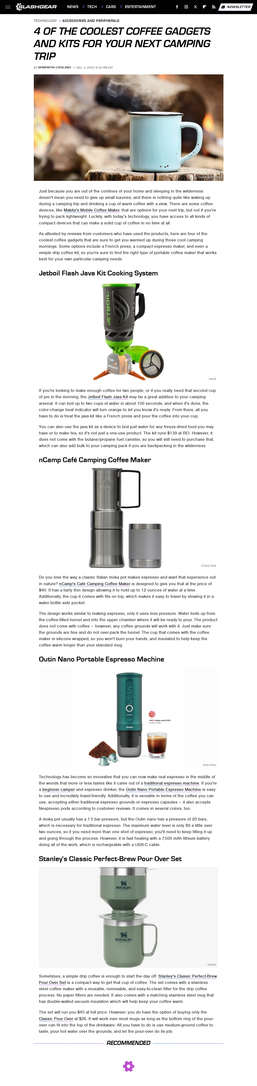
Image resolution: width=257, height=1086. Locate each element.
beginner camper (58, 789)
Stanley (211, 964)
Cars (111, 7)
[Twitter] (195, 7)
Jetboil (212, 378)
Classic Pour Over (56, 1018)
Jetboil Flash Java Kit (108, 396)
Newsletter (235, 7)
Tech (92, 7)
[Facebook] (177, 7)
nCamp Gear (208, 565)
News (72, 7)
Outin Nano (209, 764)
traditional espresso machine (171, 783)
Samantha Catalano (54, 67)
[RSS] (213, 7)
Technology (45, 21)
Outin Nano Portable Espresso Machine (163, 789)
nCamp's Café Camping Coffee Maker (94, 583)
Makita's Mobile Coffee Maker (91, 210)
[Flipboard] (204, 7)
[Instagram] (186, 7)
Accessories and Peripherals (91, 21)
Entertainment (140, 7)
